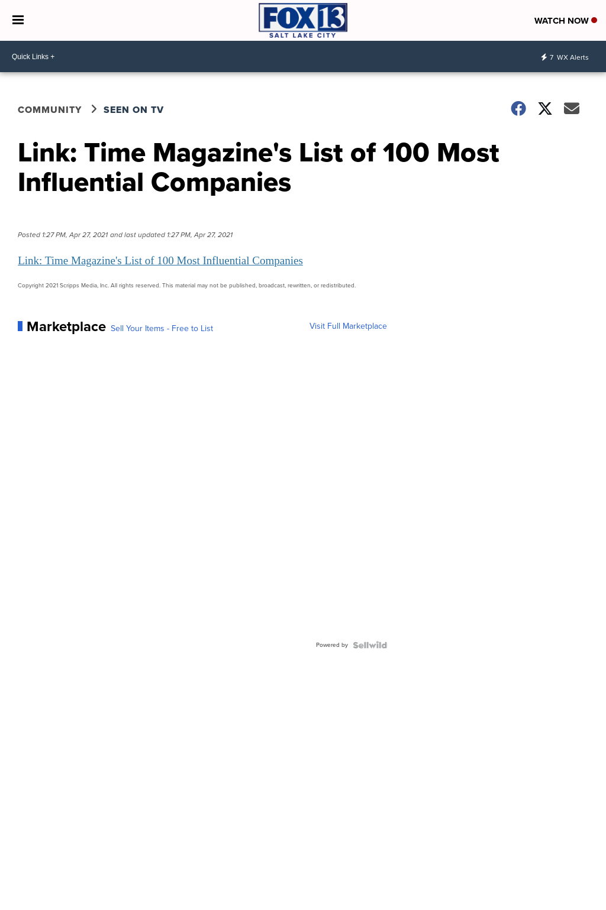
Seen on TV (134, 109)
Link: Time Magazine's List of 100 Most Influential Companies (160, 260)
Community (50, 109)
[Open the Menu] (18, 20)
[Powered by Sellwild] (370, 645)
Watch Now (565, 20)
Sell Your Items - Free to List (162, 329)
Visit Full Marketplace (348, 326)
